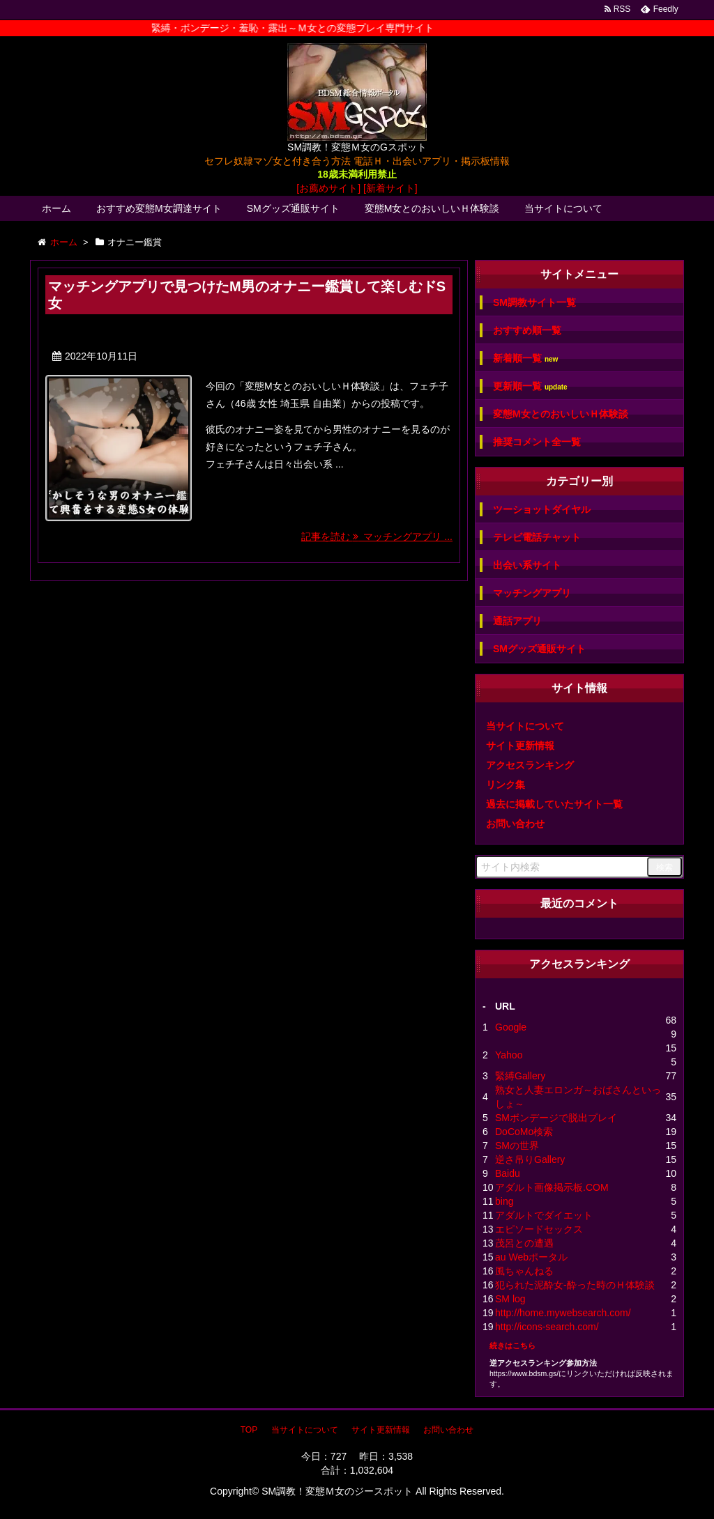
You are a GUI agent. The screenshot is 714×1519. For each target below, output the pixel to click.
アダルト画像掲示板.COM (552, 1187)
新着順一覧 (525, 358)
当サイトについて (563, 208)
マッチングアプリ (532, 593)
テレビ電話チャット (537, 537)
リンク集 (505, 784)
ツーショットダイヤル (542, 509)
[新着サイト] (390, 188)
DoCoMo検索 (524, 1131)
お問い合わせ (515, 823)
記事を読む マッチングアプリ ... (377, 536)
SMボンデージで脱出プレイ (556, 1117)
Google (510, 1027)
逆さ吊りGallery (530, 1159)
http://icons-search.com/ (547, 1326)
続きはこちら (512, 1345)
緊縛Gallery (520, 1075)
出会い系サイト (527, 565)
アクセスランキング (530, 765)
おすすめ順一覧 (527, 330)
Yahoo (508, 1055)
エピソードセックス (539, 1229)
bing (504, 1201)
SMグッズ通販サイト (293, 208)
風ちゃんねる (524, 1271)
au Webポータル (531, 1257)
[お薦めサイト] (328, 188)
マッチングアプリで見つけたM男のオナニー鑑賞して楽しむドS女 (247, 295)
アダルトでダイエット (544, 1215)
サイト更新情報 (520, 745)
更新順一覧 (530, 386)
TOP (249, 1430)
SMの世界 (517, 1145)
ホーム (56, 208)
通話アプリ (517, 621)
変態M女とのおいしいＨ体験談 (432, 208)
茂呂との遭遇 (524, 1243)
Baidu (507, 1173)
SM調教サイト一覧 (534, 302)
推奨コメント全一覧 (537, 442)
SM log (510, 1298)
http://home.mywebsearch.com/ (563, 1312)
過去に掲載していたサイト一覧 (554, 804)
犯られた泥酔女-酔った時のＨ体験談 (575, 1284)
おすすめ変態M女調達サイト (159, 208)
